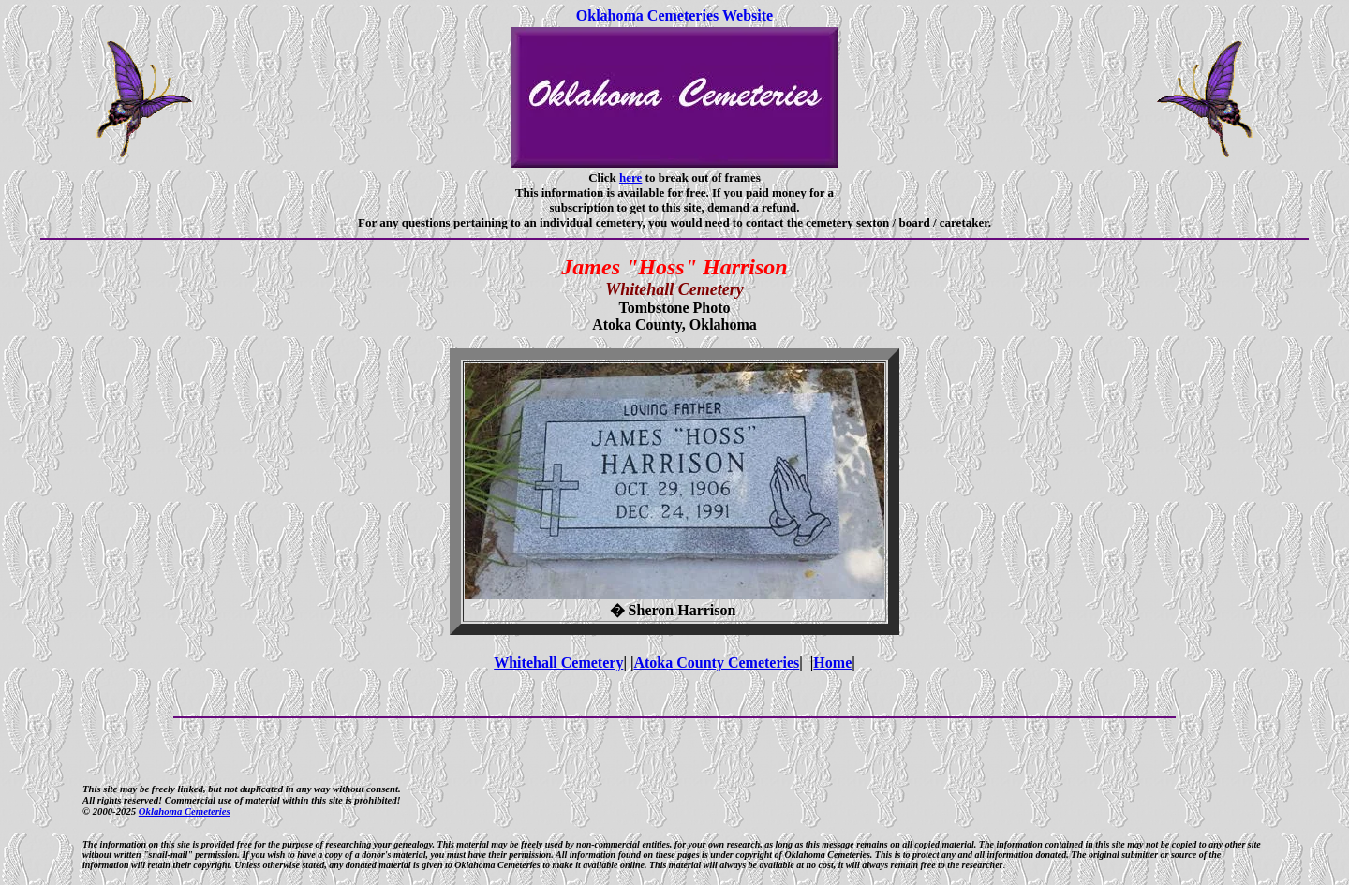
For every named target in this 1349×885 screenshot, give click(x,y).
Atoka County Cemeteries (716, 663)
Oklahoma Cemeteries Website (674, 15)
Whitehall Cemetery (558, 663)
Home (832, 663)
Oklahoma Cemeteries (184, 811)
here (630, 177)
